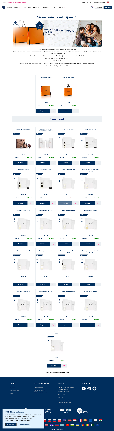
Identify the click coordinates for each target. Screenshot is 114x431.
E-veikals (9, 7)
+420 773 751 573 (86, 2)
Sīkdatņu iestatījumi (25, 424)
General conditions (39, 387)
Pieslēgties (99, 7)
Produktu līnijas (27, 7)
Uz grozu (42, 111)
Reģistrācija (13, 388)
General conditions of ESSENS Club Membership (41, 391)
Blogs (11, 393)
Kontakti (4, 2)
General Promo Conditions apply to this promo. (57, 372)
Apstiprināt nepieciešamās (24, 420)
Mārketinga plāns (14, 390)
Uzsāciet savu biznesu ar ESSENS (17, 2)
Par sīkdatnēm (9, 420)
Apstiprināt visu (11, 424)
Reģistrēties (108, 7)
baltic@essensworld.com (98, 2)
